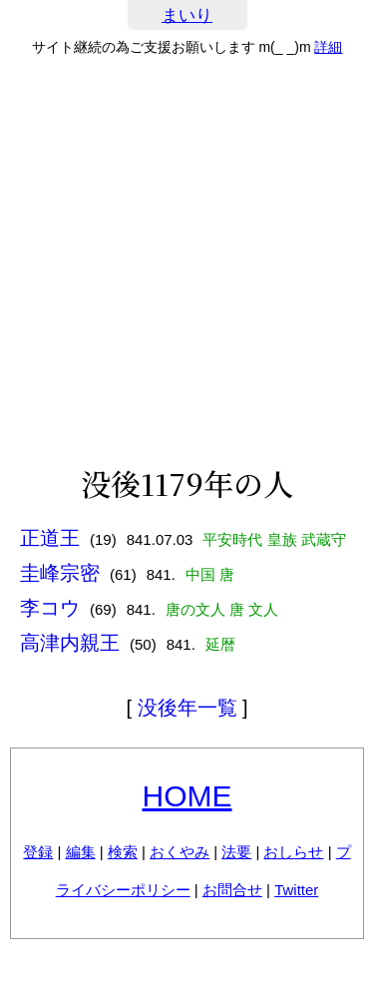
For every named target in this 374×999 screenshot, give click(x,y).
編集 (81, 851)
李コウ (50, 608)
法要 (236, 851)
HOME (187, 795)
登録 (38, 851)
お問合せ (232, 889)
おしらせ (293, 851)
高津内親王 (70, 643)
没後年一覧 (187, 708)
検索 (123, 851)
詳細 (328, 47)
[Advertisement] (187, 261)
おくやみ (179, 851)
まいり (187, 15)
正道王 (50, 538)
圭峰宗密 (60, 573)
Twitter (296, 889)
